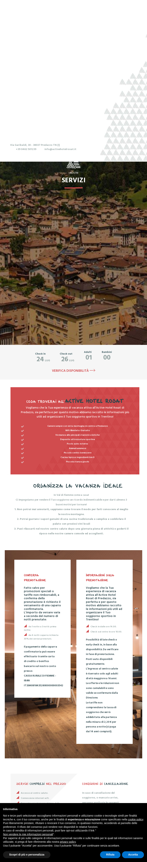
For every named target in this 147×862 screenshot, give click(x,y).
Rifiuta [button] (110, 854)
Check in (40, 354)
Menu (93, 12)
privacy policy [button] (68, 841)
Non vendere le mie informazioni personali (28, 834)
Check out (66, 354)
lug (43, 359)
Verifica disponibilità (73, 371)
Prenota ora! (123, 12)
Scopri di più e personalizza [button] (26, 854)
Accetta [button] (133, 854)
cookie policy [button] (135, 819)
